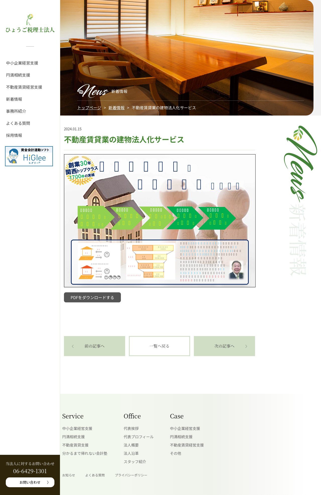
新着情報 (14, 99)
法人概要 (131, 445)
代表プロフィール (139, 436)
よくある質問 (18, 123)
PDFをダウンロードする (92, 297)
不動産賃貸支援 (75, 445)
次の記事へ (224, 346)
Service (73, 415)
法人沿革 (131, 453)
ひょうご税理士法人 (30, 29)
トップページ (89, 107)
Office (132, 415)
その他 (175, 453)
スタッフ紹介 (135, 461)
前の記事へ (95, 346)
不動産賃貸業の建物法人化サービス (124, 139)
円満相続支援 (18, 75)
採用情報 (14, 135)
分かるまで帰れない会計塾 (84, 453)
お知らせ (68, 475)
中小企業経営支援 (22, 63)
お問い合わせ (30, 482)
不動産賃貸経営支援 (24, 87)
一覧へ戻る (159, 346)
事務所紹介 (16, 111)
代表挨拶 (131, 428)
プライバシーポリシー (131, 475)
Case (177, 415)
